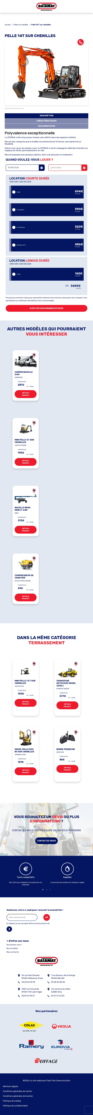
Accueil (7, 25)
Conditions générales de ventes (17, 1091)
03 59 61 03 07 (28, 996)
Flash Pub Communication (58, 1080)
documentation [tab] (46, 126)
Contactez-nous (46, 841)
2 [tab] (46, 889)
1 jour (47, 192)
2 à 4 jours (47, 209)
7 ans (47, 274)
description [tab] (46, 115)
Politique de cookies (12, 1101)
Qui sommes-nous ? (14, 945)
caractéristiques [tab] (46, 121)
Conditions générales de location (18, 1096)
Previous (3, 875)
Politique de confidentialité (15, 1106)
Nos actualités (12, 948)
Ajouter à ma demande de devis (46, 308)
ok (46, 917)
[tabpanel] (25, 875)
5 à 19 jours (47, 227)
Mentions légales (10, 1086)
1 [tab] (43, 889)
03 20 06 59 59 (28, 982)
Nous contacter (13, 952)
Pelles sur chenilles (21, 25)
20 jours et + (47, 245)
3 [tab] (50, 889)
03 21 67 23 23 (57, 996)
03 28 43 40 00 (58, 982)
